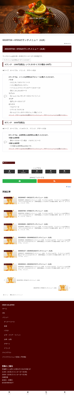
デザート (7, 345)
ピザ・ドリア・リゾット (12, 336)
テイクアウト (6, 353)
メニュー (5, 318)
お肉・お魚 (8, 340)
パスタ (6, 331)
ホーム (4, 310)
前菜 (5, 327)
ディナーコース (9, 323)
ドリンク (7, 349)
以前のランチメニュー (8, 162)
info (3, 314)
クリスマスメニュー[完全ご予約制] (14, 358)
